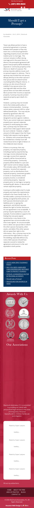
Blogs (23, 492)
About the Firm (19, 490)
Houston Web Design (13, 506)
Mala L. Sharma (17, 423)
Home (9, 490)
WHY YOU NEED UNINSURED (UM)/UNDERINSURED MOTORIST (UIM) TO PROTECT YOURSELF (17, 269)
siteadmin (8, 34)
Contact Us (16, 494)
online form (15, 483)
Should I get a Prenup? (14, 279)
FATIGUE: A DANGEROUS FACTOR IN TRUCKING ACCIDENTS (17, 275)
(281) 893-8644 (18, 4)
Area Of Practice (12, 492)
